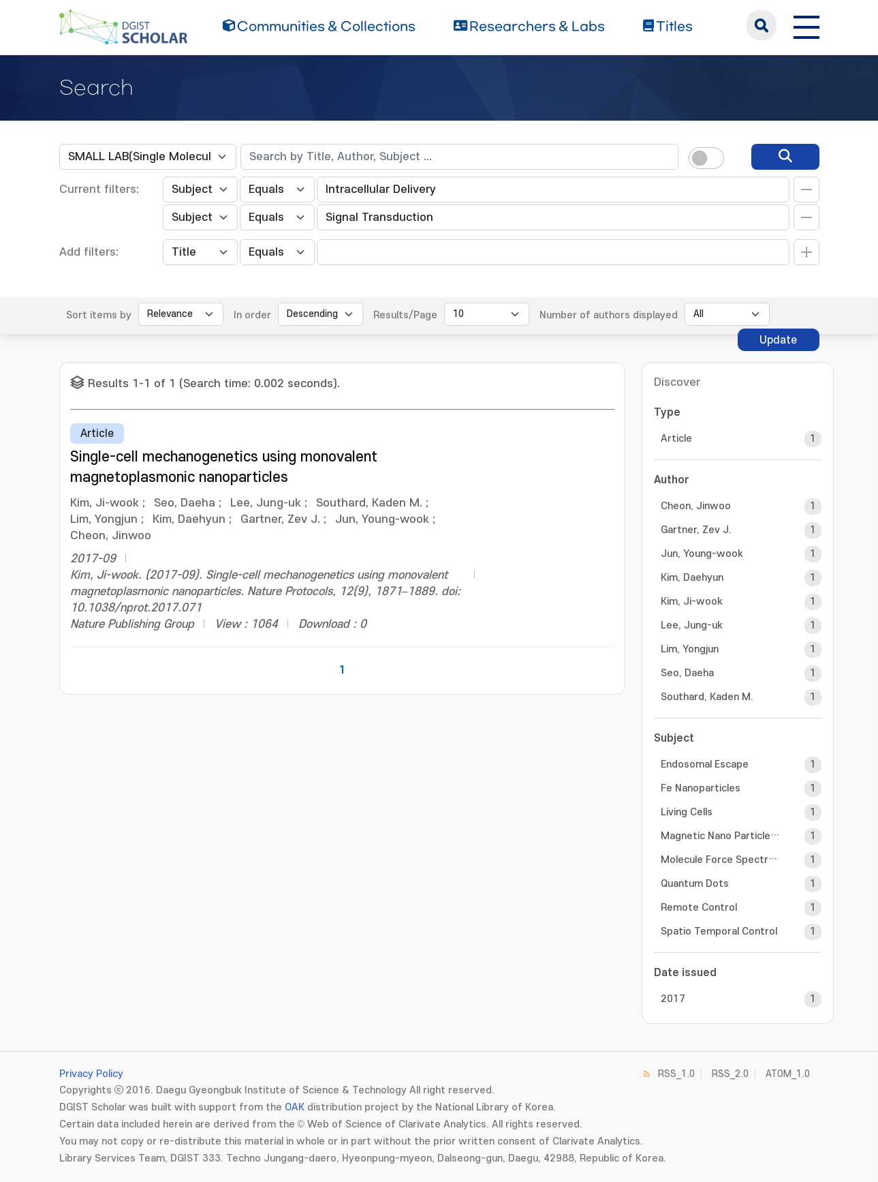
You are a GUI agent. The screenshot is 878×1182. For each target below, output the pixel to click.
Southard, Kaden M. (707, 697)
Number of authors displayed (608, 315)
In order (252, 315)
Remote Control (699, 907)
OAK (294, 1107)
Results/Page (405, 315)
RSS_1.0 (676, 1074)
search (762, 25)
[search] (785, 157)
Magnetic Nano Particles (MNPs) (721, 836)
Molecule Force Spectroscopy (721, 860)
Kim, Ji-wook (692, 601)
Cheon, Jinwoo (696, 506)
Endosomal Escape (705, 764)
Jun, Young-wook (702, 554)
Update (778, 340)
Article (676, 438)
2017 (673, 999)
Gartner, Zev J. (696, 530)
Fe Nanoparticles (700, 788)
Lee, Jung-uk (692, 625)
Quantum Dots (695, 884)
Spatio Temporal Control (719, 931)
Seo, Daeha (687, 673)
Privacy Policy (91, 1074)
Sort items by (98, 315)
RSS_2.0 (730, 1074)
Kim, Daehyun (692, 578)
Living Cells (686, 812)
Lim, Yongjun (690, 649)
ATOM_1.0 (788, 1074)
